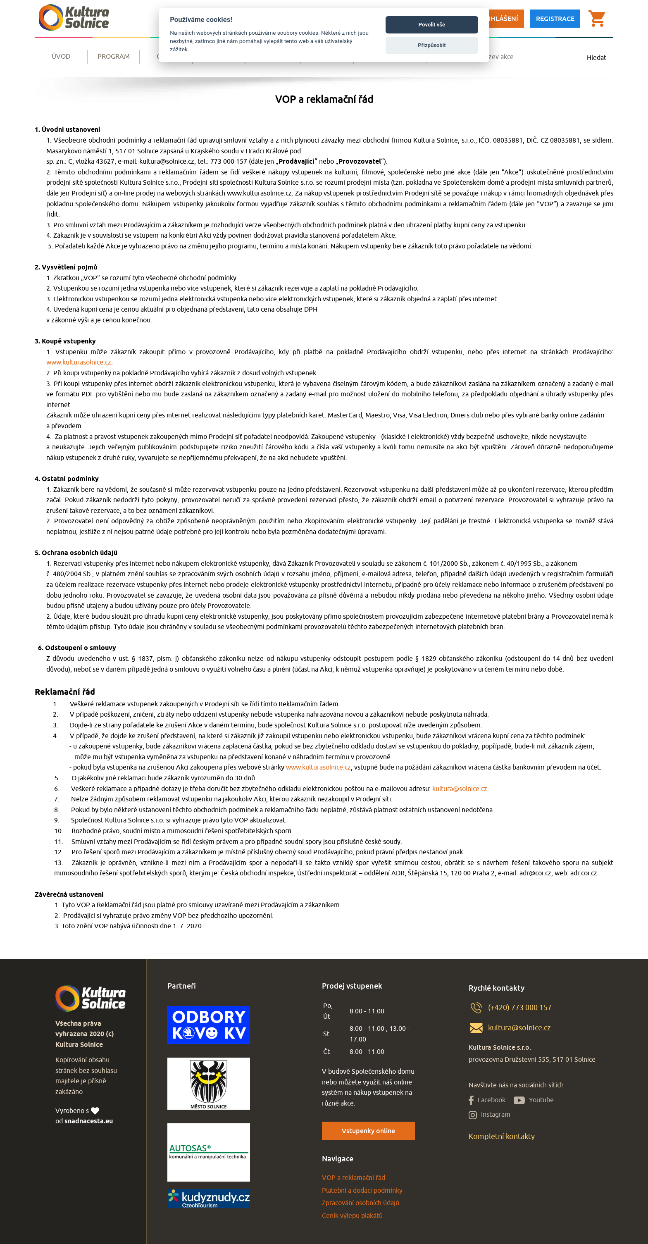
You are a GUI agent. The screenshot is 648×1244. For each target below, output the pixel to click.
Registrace (555, 18)
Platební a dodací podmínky (362, 1191)
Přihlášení (499, 18)
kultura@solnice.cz (459, 789)
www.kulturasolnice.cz (78, 362)
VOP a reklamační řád (353, 1178)
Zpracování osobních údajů (360, 1203)
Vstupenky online (368, 1131)
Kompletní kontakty (502, 1136)
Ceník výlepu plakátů (352, 1216)
